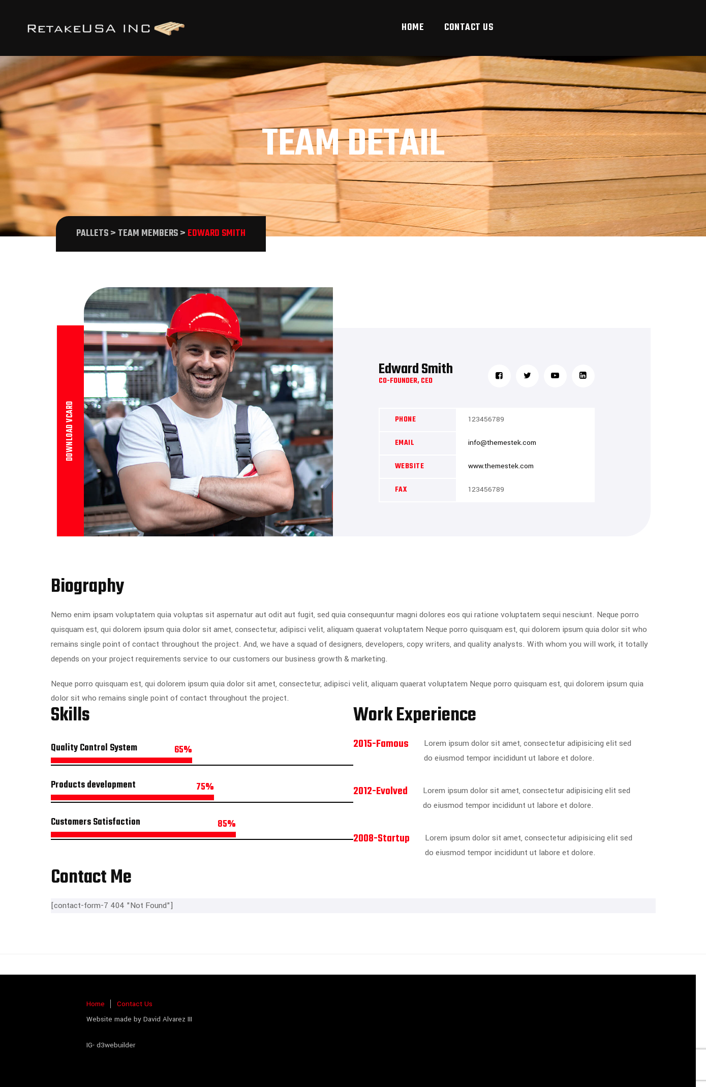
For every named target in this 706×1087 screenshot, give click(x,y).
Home (413, 27)
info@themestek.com (502, 442)
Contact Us (468, 27)
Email (405, 443)
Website (409, 466)
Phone (405, 420)
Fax (401, 490)
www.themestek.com (501, 466)
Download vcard (70, 431)
